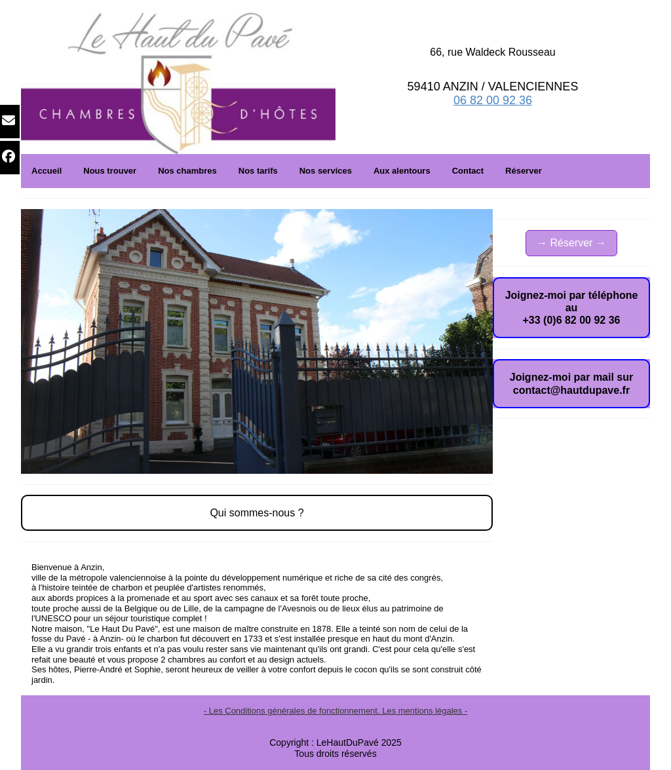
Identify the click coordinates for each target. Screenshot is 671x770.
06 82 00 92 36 (492, 100)
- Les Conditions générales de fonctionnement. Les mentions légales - (336, 711)
